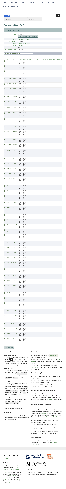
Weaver (14, 78)
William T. (9, 139)
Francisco (9, 178)
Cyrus (8, 112)
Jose (14, 178)
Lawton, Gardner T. (24, 43)
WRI (15, 34)
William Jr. (9, 190)
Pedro (8, 101)
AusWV (9, 482)
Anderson (15, 328)
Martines (15, 150)
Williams (15, 66)
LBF (18, 479)
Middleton (15, 131)
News (13, 6)
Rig (16, 47)
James (8, 131)
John (8, 66)
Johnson (15, 185)
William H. (9, 185)
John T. (8, 163)
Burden (14, 285)
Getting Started (13, 2)
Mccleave (15, 139)
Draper (21, 45)
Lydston (14, 163)
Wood (14, 61)
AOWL (14, 475)
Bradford (9, 292)
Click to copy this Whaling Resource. (28, 36)
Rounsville (15, 107)
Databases (24, 2)
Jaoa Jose (9, 262)
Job (13, 190)
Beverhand (15, 303)
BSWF (9, 477)
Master (15, 43)
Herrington (15, 219)
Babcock (15, 315)
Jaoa (8, 268)
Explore (32, 2)
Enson (14, 252)
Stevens (15, 96)
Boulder (14, 297)
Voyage (14, 39)
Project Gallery (52, 2)
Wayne (14, 83)
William (9, 71)
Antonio (9, 144)
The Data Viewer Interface (51, 417)
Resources (6, 6)
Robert (8, 310)
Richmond (15, 119)
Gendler (14, 234)
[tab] (18, 53)
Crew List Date (13, 41)
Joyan (14, 173)
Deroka (14, 268)
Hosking (14, 207)
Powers (14, 126)
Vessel (15, 45)
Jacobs (14, 202)
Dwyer (14, 257)
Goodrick (15, 224)
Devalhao (15, 262)
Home (4, 2)
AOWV (10, 475)
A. (7, 303)
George (9, 88)
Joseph (9, 107)
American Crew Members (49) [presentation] (13, 53)
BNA (14, 480)
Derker (14, 275)
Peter (8, 119)
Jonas (8, 61)
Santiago (15, 101)
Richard (9, 83)
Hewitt (14, 214)
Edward (9, 78)
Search (18, 6)
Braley (14, 292)
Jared (14, 195)
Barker (14, 310)
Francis (9, 224)
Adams (14, 338)
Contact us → (6, 458)
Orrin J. (8, 126)
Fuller (14, 247)
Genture (15, 229)
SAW (4, 479)
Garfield (14, 242)
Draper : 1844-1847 (24, 39)
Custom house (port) (11, 49)
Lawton (14, 168)
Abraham (9, 195)
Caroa (14, 280)
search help (9, 347)
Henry (8, 219)
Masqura (15, 144)
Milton (8, 96)
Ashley (14, 323)
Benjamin (9, 247)
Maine (14, 158)
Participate (41, 2)
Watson (14, 88)
